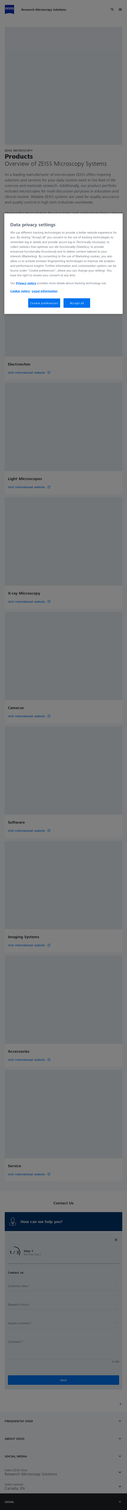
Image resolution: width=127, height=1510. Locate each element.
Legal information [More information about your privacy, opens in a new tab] (44, 291)
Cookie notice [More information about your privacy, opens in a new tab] (20, 291)
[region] (63, 263)
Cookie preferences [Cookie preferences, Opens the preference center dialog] (44, 303)
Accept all (77, 303)
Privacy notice (26, 283)
